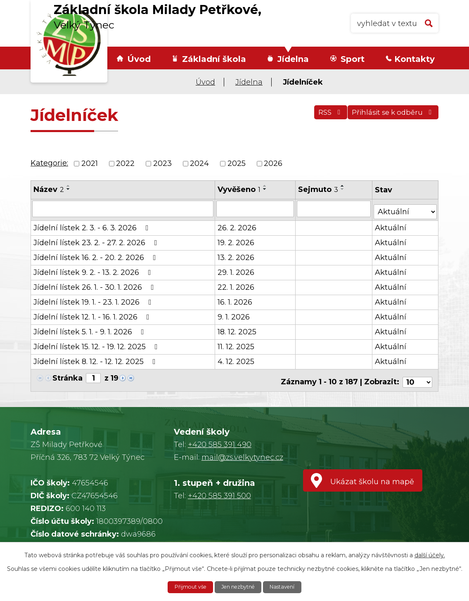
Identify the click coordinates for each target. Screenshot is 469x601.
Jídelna (293, 59)
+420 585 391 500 (219, 489)
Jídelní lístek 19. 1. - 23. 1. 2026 (94, 299)
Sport (353, 59)
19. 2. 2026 (236, 239)
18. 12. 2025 (237, 329)
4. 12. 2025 (236, 358)
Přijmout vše (185, 586)
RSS (318, 116)
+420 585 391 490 (219, 437)
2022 (125, 163)
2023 (162, 163)
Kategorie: (49, 163)
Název (48, 189)
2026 (273, 163)
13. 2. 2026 (236, 254)
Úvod (139, 59)
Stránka (67, 375)
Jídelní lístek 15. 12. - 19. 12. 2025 (97, 343)
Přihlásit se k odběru (389, 116)
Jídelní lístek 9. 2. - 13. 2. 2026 (93, 269)
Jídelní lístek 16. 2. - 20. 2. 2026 (96, 254)
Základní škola (214, 59)
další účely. (430, 554)
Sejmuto (318, 189)
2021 (89, 163)
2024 (199, 163)
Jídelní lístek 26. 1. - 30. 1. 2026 (95, 284)
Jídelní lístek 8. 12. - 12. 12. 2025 (96, 358)
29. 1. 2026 (236, 269)
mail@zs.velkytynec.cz (242, 450)
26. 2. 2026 (237, 225)
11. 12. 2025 (236, 343)
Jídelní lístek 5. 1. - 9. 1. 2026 (90, 329)
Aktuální (391, 225)
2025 (236, 163)
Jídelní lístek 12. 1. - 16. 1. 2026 (93, 314)
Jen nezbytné (238, 586)
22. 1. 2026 (236, 284)
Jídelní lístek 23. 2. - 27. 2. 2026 (97, 239)
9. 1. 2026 (234, 314)
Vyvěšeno (239, 189)
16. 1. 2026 (235, 299)
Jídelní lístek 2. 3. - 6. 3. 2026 (92, 225)
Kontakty (414, 59)
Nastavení (287, 586)
